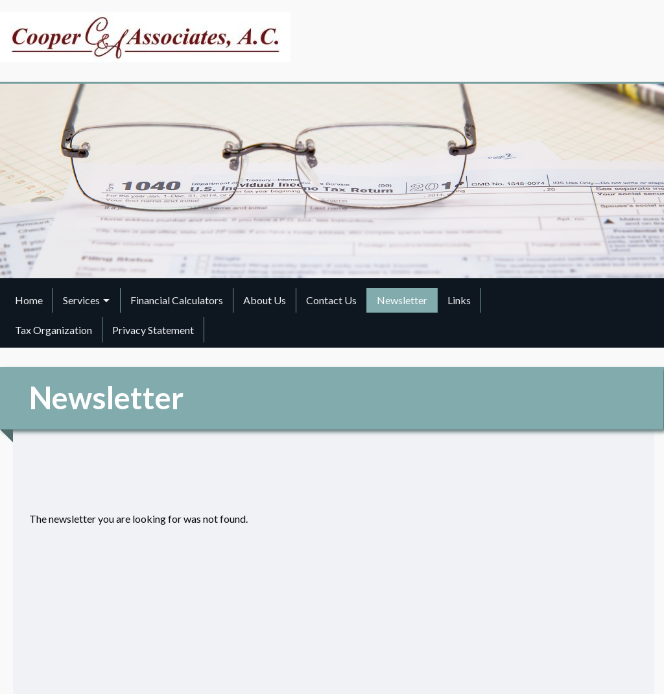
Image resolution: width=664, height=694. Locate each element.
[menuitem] (29, 300)
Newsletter (402, 300)
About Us (264, 300)
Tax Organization (53, 330)
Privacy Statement (153, 330)
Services (81, 300)
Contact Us (331, 300)
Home (29, 300)
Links (459, 300)
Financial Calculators (176, 300)
